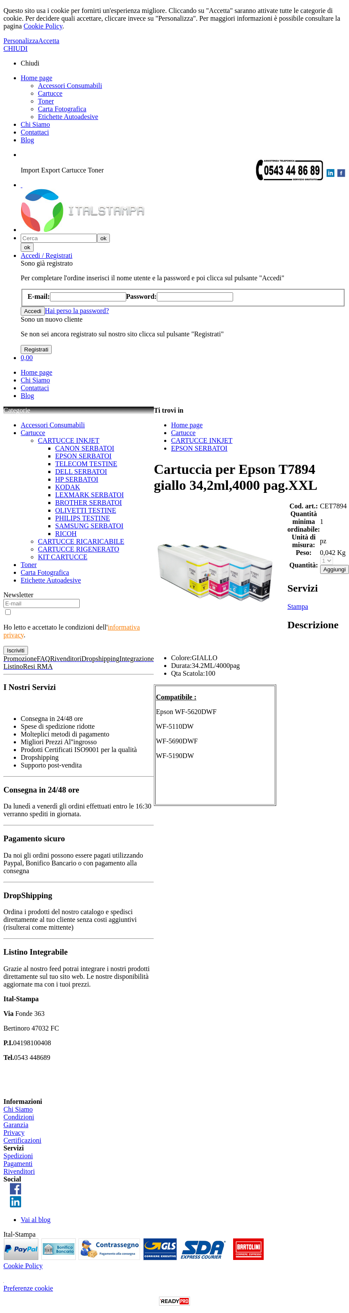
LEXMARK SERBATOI (89, 494)
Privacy (14, 1132)
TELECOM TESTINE (86, 463)
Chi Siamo (35, 124)
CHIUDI (15, 48)
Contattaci (35, 132)
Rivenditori (19, 1171)
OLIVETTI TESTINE (85, 510)
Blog (27, 140)
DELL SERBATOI (81, 471)
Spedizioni (18, 1155)
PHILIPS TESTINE (82, 518)
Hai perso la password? (77, 310)
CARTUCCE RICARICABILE (81, 541)
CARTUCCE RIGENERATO (78, 549)
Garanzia (15, 1124)
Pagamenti (18, 1163)
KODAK (67, 487)
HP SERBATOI (76, 479)
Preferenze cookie (28, 1288)
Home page (36, 77)
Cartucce (50, 93)
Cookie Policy (43, 26)
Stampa (297, 606)
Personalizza (20, 40)
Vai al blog (35, 1219)
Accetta (48, 40)
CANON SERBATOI (84, 448)
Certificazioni (22, 1140)
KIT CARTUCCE (62, 557)
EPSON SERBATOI (83, 456)
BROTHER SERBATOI (88, 502)
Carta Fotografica (62, 109)
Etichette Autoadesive (68, 116)
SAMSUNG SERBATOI (89, 526)
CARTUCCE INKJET (69, 440)
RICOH (66, 533)
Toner (46, 101)
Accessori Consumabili (70, 85)
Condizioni (18, 1117)
